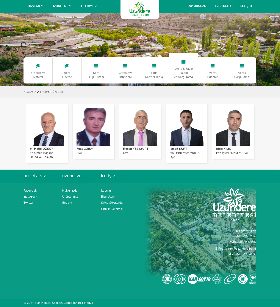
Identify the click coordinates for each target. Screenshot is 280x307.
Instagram (30, 197)
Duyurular (197, 6)
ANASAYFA (30, 92)
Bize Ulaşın (108, 197)
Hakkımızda (70, 191)
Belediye (87, 6)
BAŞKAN (34, 6)
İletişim (245, 6)
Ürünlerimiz (70, 197)
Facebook (30, 191)
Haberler (223, 6)
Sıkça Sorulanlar (112, 203)
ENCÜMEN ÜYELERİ (51, 92)
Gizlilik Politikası (112, 209)
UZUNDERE (60, 6)
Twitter (28, 203)
